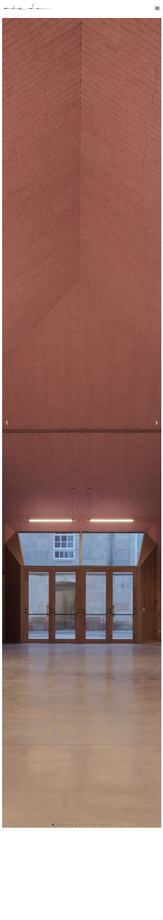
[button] (157, 8)
